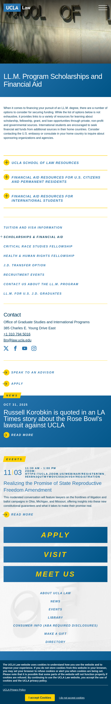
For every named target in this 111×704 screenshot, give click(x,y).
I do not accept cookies (72, 697)
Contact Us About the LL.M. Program (41, 284)
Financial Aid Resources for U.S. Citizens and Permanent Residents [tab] (52, 179)
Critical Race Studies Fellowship (38, 246)
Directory (55, 641)
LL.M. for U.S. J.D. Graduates (33, 293)
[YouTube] (24, 348)
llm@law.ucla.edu (17, 340)
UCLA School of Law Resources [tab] (41, 162)
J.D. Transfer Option (25, 265)
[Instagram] (33, 348)
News (55, 601)
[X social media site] (6, 348)
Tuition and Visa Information (33, 227)
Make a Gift (55, 633)
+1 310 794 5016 (17, 334)
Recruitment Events (24, 274)
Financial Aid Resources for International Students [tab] (38, 197)
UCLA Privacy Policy (14, 689)
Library (55, 617)
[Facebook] (15, 348)
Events (55, 609)
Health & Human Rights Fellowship (39, 255)
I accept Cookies (40, 697)
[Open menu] (103, 7)
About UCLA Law (55, 593)
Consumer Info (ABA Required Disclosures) (55, 625)
